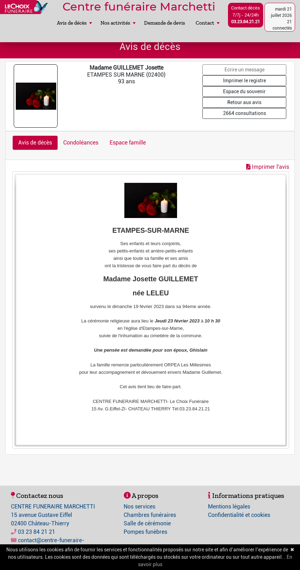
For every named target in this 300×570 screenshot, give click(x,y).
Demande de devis (164, 23)
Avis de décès (74, 23)
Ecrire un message (244, 69)
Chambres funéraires (150, 515)
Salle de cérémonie (147, 523)
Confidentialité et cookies (239, 515)
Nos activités (118, 23)
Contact (208, 23)
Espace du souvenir (244, 91)
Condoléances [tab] (80, 142)
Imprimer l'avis (267, 167)
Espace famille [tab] (128, 142)
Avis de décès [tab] (35, 142)
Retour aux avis (244, 102)
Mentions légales (229, 506)
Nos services (139, 506)
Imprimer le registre (244, 80)
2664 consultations (244, 113)
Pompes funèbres (145, 532)
